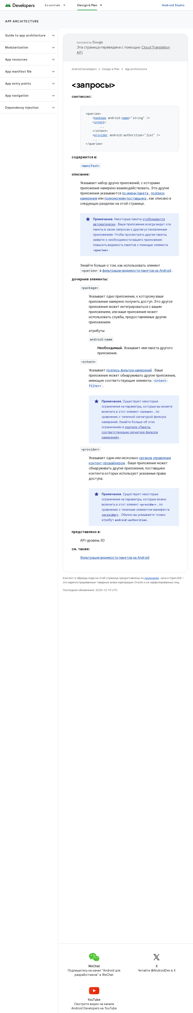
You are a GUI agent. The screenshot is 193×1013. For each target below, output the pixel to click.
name (125, 118)
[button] (25, 35)
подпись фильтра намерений (129, 370)
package (100, 118)
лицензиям (151, 578)
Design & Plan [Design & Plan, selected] (87, 5)
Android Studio (173, 5)
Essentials (52, 5)
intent (99, 122)
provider (101, 135)
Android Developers (84, 69)
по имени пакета (135, 193)
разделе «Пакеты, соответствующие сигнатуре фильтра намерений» (130, 432)
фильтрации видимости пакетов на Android (136, 271)
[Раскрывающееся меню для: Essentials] (66, 5)
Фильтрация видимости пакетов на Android (114, 558)
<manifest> (90, 166)
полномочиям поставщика (125, 198)
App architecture (22, 21)
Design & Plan (110, 69)
